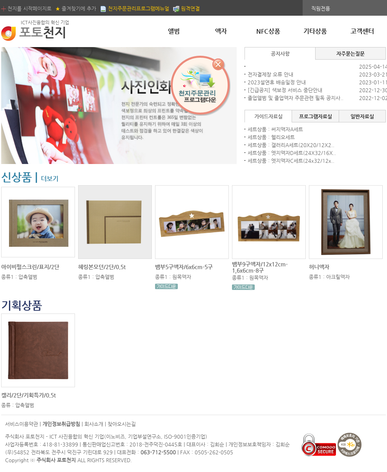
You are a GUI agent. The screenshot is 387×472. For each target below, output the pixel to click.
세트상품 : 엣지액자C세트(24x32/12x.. (291, 161)
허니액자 (319, 267)
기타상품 (315, 31)
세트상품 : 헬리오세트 (271, 137)
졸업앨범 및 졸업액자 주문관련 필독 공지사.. (295, 98)
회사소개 (93, 424)
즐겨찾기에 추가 (75, 8)
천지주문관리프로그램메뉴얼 (134, 8)
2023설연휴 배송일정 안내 (277, 82)
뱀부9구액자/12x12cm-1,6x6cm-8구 (260, 267)
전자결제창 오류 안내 (270, 74)
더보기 (49, 178)
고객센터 (362, 31)
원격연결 (186, 8)
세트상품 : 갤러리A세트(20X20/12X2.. (291, 145)
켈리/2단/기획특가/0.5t (28, 395)
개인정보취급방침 (61, 424)
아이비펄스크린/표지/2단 (30, 267)
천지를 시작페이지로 (26, 8)
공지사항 (280, 53)
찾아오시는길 (122, 424)
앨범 (174, 31)
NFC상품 (268, 31)
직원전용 (320, 8)
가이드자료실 (268, 116)
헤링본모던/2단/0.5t (102, 267)
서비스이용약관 (21, 424)
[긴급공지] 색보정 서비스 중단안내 (285, 90)
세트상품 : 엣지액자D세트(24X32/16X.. (292, 153)
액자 (221, 31)
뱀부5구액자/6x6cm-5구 (184, 267)
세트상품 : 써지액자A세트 (275, 129)
